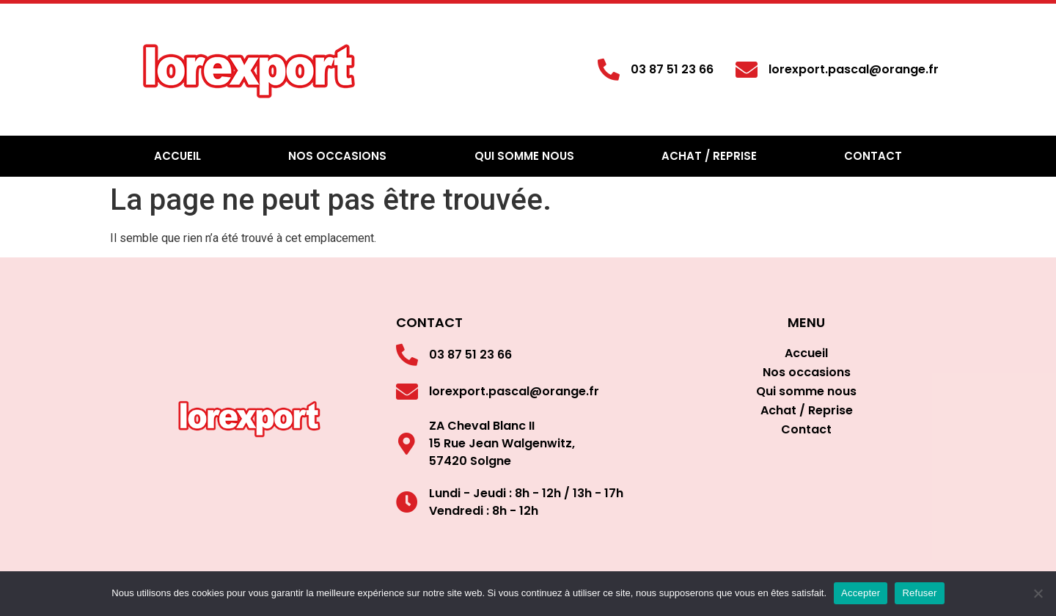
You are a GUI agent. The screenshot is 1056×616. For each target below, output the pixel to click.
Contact (873, 156)
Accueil (177, 156)
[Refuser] (1037, 593)
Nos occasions (337, 156)
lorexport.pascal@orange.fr (854, 69)
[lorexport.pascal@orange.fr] (747, 70)
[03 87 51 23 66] (609, 70)
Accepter (860, 592)
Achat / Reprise (709, 156)
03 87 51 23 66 (672, 69)
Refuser (919, 592)
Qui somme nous (524, 156)
